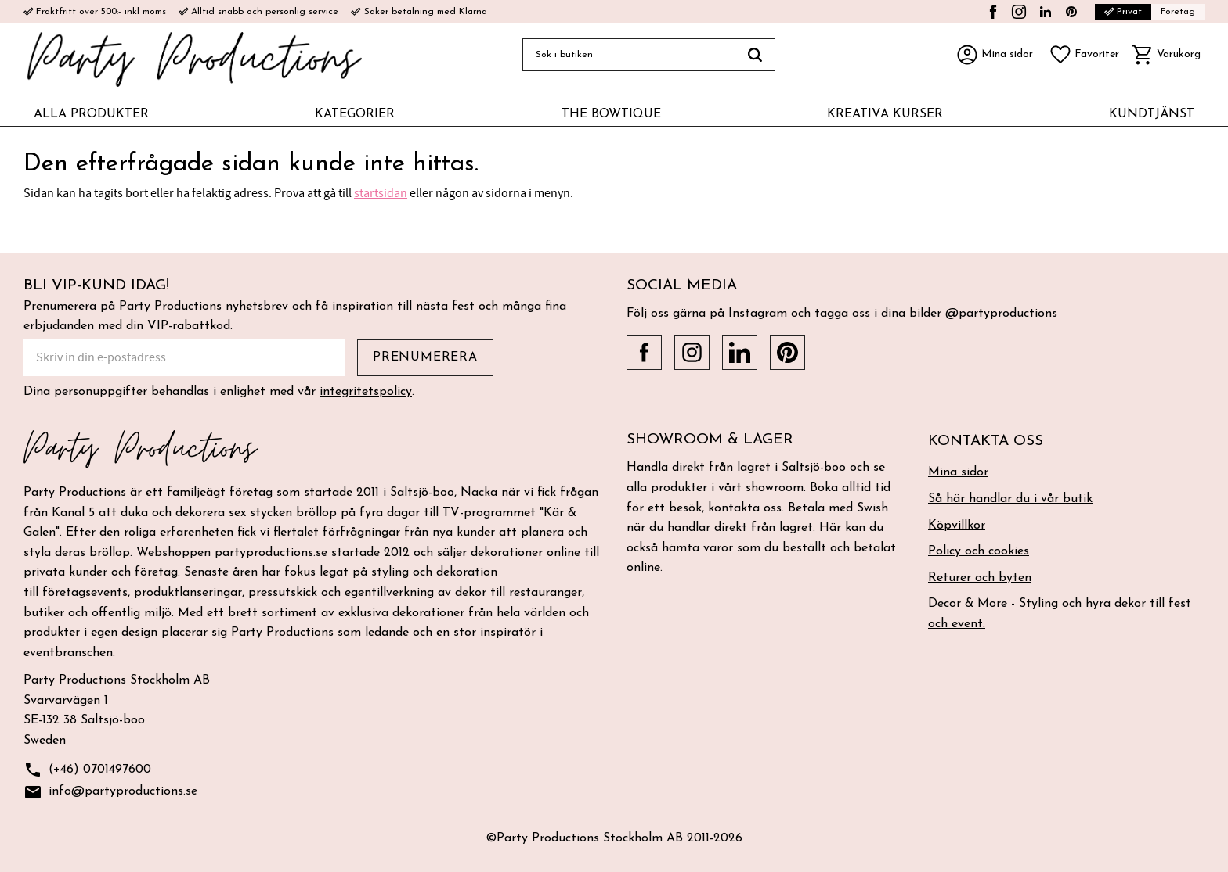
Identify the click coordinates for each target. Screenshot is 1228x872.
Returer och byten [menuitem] (979, 578)
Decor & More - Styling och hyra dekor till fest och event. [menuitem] (1059, 613)
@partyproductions (1001, 313)
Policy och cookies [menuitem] (978, 551)
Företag (1178, 11)
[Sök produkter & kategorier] (628, 54)
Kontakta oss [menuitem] (985, 441)
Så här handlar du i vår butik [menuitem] (1010, 499)
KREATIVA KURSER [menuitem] (885, 114)
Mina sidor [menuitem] (958, 472)
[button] (1084, 54)
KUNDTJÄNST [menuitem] (1151, 114)
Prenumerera (425, 357)
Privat (1123, 11)
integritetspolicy (366, 392)
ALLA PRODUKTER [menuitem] (91, 114)
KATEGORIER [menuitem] (355, 114)
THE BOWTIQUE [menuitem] (611, 114)
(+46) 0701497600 (87, 770)
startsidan (380, 193)
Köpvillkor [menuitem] (956, 525)
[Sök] (755, 54)
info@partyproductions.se (110, 792)
